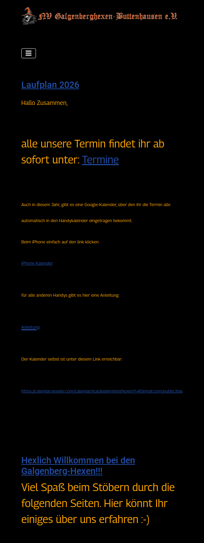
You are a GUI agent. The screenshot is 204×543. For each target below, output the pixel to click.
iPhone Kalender (37, 263)
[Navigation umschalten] (28, 53)
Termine (100, 159)
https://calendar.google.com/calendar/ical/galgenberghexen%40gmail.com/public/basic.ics (106, 391)
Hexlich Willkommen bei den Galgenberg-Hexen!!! (78, 465)
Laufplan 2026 (50, 85)
